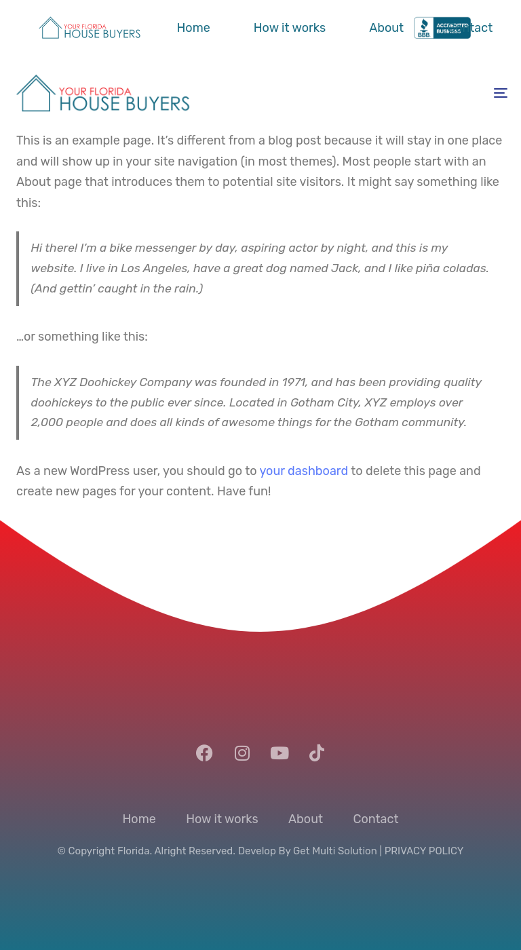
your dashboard (303, 470)
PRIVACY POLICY (424, 851)
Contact (470, 27)
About (386, 27)
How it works (290, 27)
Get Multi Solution (335, 851)
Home (193, 27)
